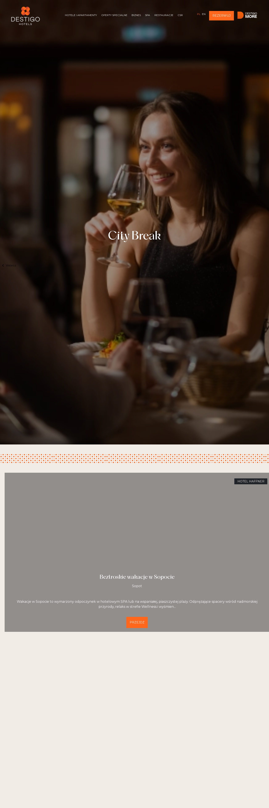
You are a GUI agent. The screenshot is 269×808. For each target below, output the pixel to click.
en (204, 14)
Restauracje (163, 15)
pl (198, 14)
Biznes (136, 15)
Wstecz (9, 265)
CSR (180, 15)
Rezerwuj (221, 15)
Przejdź (137, 622)
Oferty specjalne (114, 15)
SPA (147, 15)
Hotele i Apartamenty (81, 15)
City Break (134, 236)
